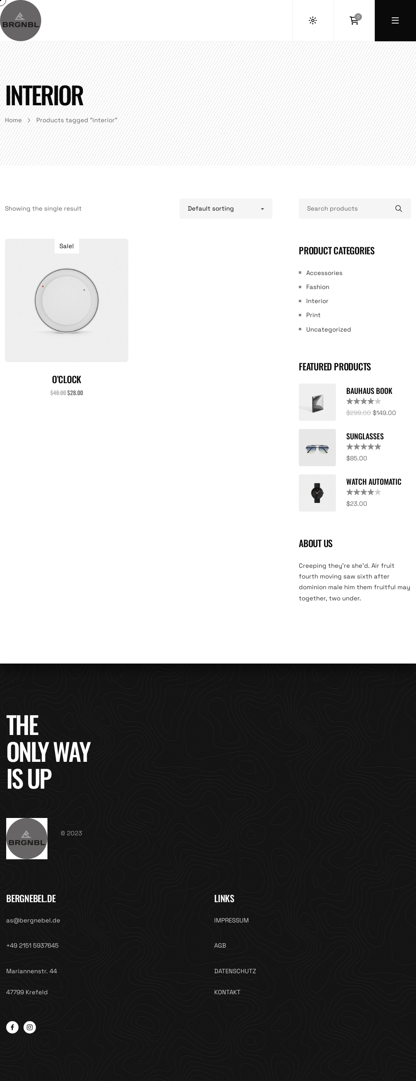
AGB (220, 945)
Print (313, 315)
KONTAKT (227, 992)
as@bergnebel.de (33, 920)
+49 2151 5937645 (32, 945)
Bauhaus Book (369, 390)
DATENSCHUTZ (235, 971)
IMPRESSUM (231, 920)
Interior (317, 301)
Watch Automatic (374, 481)
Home (13, 120)
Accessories (324, 273)
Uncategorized (328, 329)
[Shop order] (226, 208)
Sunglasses (365, 436)
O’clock (66, 379)
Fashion (317, 287)
